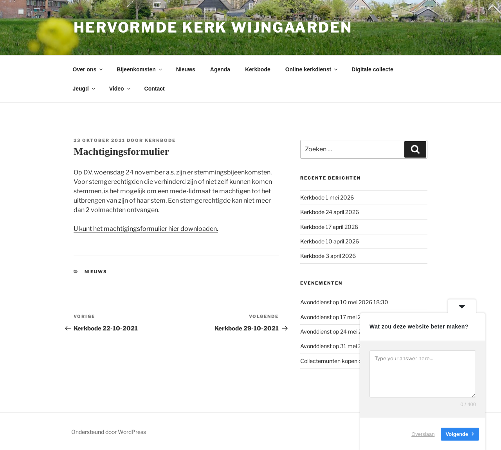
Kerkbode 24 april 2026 (329, 212)
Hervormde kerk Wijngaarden (213, 27)
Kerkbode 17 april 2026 (329, 226)
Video (120, 88)
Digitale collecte (372, 69)
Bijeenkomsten (140, 69)
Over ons (88, 69)
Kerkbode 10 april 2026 (329, 241)
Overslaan (422, 434)
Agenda (220, 69)
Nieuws (185, 69)
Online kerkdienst (312, 69)
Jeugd (84, 88)
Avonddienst (316, 302)
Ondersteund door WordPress (108, 431)
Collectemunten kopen (328, 360)
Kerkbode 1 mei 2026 (327, 197)
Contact (154, 88)
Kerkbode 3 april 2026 (328, 255)
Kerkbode (257, 69)
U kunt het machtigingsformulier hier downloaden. (146, 228)
